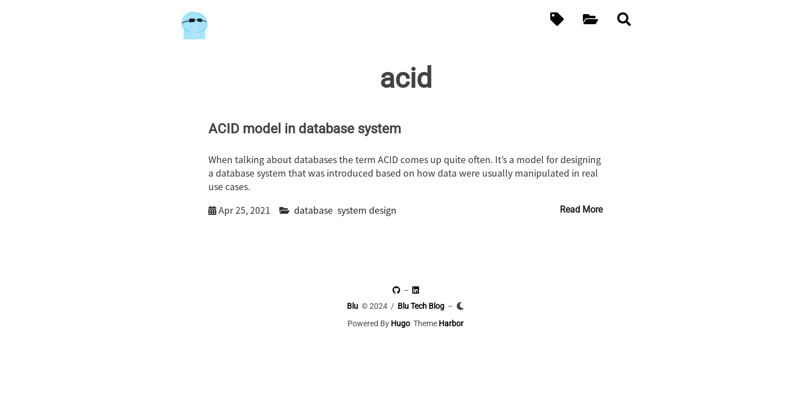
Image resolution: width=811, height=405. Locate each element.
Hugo (400, 323)
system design (366, 210)
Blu (352, 306)
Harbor (451, 323)
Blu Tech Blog (421, 306)
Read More (581, 209)
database (313, 210)
